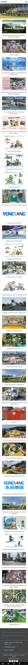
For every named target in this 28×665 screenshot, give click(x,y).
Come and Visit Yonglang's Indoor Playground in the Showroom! (14, 73)
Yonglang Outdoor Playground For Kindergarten (14, 567)
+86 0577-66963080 (7, 650)
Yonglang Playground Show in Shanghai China (14, 295)
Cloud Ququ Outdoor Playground (14, 458)
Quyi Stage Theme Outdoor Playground (14, 476)
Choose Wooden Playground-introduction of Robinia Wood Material (14, 36)
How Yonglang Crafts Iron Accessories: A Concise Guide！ (14, 112)
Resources (5, 5)
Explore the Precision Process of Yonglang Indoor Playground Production (14, 93)
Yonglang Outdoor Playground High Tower (14, 549)
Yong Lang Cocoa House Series (14, 169)
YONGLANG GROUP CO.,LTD (14, 655)
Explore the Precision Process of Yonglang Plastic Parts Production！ (14, 132)
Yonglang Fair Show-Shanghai (14, 277)
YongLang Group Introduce (14, 223)
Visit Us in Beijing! (14, 55)
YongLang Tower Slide (14, 187)
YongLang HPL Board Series (14, 151)
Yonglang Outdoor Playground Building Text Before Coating (14, 586)
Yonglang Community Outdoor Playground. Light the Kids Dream (14, 403)
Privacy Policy (15, 658)
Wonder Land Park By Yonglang (14, 367)
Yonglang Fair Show (14, 624)
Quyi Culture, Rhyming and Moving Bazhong (14, 440)
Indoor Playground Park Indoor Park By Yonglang (14, 205)
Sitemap (10, 658)
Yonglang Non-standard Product (14, 241)
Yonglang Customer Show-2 (14, 349)
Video (10, 5)
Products (3, 631)
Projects (3, 634)
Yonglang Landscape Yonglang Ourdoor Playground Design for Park (14, 605)
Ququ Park (14, 422)
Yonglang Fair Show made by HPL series (14, 531)
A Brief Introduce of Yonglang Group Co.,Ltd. (14, 494)
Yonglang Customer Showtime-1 (14, 331)
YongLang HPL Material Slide (14, 259)
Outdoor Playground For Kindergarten (14, 384)
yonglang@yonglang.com (8, 647)
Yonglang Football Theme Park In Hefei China (14, 313)
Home (1, 5)
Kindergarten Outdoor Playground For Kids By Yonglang (14, 512)
